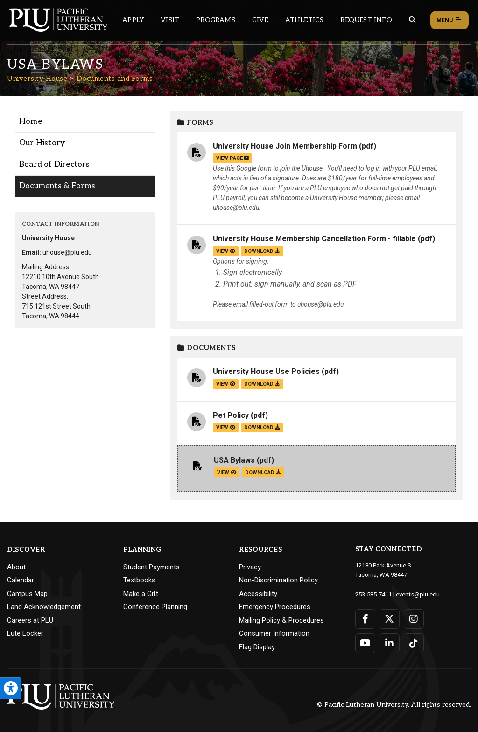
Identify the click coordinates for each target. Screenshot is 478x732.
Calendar (20, 580)
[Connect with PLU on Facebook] (365, 618)
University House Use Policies (266, 371)
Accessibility (258, 593)
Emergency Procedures (274, 607)
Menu (449, 20)
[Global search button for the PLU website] (412, 19)
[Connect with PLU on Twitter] (390, 618)
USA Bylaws (234, 460)
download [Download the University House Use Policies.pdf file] (262, 384)
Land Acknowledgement (44, 607)
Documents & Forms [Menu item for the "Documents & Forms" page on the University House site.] (57, 186)
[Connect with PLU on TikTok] (414, 643)
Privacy (250, 567)
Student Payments (151, 567)
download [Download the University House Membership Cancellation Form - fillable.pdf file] (262, 251)
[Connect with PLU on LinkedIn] (390, 643)
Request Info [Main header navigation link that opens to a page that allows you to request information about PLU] (366, 20)
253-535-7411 (373, 593)
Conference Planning (155, 607)
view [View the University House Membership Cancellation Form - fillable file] (225, 251)
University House (37, 78)
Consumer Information (274, 633)
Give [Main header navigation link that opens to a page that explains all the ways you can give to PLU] (260, 20)
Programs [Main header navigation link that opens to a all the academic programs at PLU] (215, 20)
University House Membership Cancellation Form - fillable (314, 238)
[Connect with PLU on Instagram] (414, 618)
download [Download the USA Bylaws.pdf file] (263, 472)
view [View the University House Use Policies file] (225, 384)
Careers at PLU (30, 620)
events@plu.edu (417, 593)
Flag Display (257, 647)
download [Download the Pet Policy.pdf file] (262, 427)
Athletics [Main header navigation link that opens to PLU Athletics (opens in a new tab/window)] (304, 20)
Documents (206, 348)
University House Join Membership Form (285, 146)
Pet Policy (231, 415)
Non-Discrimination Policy (278, 580)
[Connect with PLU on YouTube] (365, 643)
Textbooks (139, 580)
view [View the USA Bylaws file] (226, 472)
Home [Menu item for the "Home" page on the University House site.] (30, 121)
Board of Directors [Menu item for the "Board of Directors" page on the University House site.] (54, 164)
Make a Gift (140, 593)
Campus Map (27, 593)
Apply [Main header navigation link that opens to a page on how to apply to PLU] (133, 20)
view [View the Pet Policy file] (225, 427)
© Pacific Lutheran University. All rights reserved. (394, 704)
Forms (195, 123)
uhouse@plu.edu (67, 252)
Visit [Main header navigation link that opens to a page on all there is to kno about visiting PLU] (170, 20)
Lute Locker (25, 633)
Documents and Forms (115, 78)
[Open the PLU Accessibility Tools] (10, 688)
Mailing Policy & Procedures (281, 620)
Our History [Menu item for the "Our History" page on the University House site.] (42, 143)
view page (232, 158)
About (16, 567)
